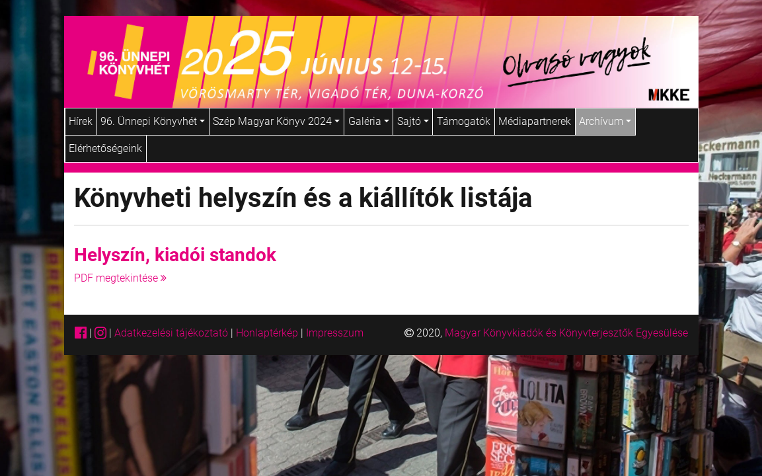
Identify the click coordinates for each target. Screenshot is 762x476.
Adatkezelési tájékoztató (171, 333)
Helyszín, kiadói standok (175, 255)
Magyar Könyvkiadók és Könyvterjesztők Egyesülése (566, 333)
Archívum (605, 121)
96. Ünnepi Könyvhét (152, 121)
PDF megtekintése (120, 278)
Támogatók (463, 121)
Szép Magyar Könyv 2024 (276, 121)
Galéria (368, 121)
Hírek (81, 121)
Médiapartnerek (534, 121)
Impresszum (334, 333)
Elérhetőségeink (105, 148)
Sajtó (413, 121)
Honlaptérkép (268, 333)
